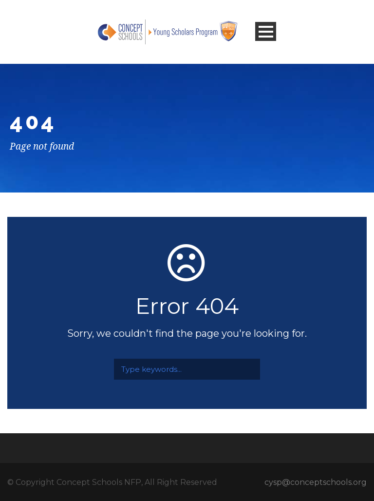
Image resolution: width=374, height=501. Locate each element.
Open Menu (265, 31)
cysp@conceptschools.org (315, 482)
